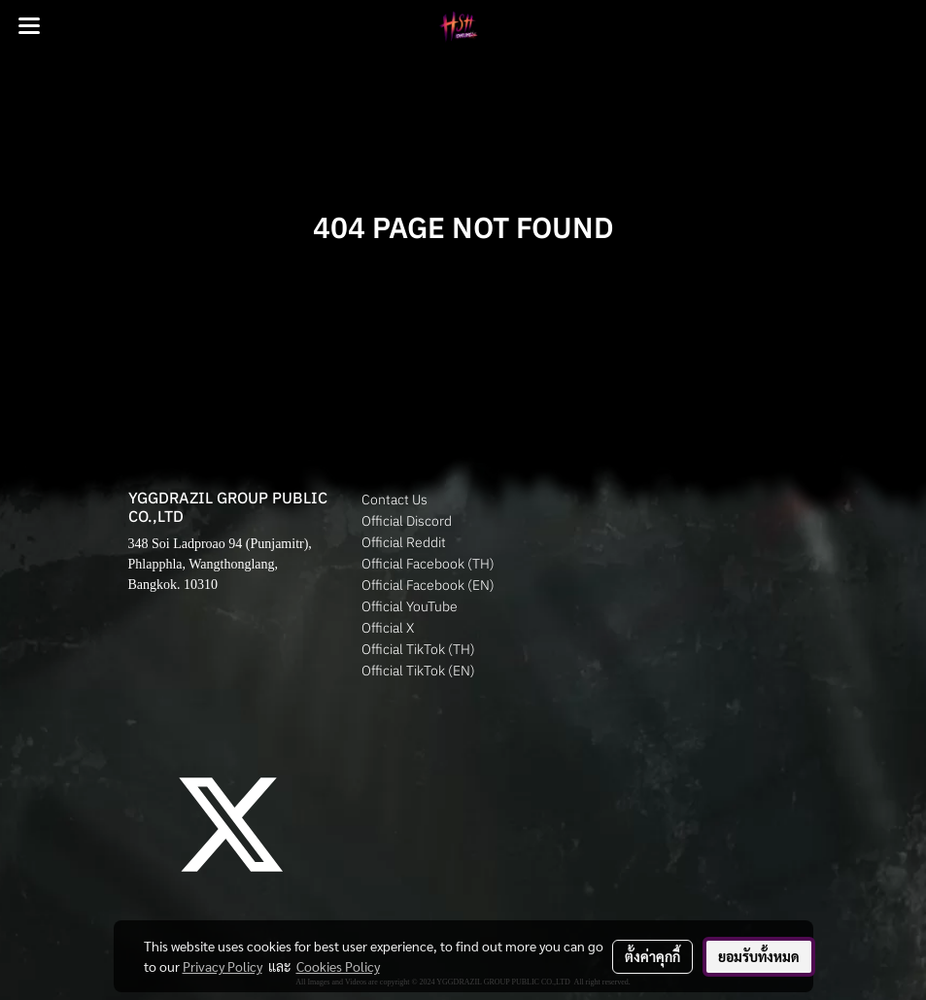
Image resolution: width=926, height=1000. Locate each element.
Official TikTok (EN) (418, 670)
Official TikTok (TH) (418, 649)
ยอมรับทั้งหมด (759, 956)
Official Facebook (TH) (428, 563)
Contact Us (394, 499)
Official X (387, 628)
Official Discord (406, 521)
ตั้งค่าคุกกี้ (652, 956)
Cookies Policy (338, 966)
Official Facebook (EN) (428, 585)
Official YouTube (409, 606)
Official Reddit (403, 542)
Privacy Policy (222, 966)
